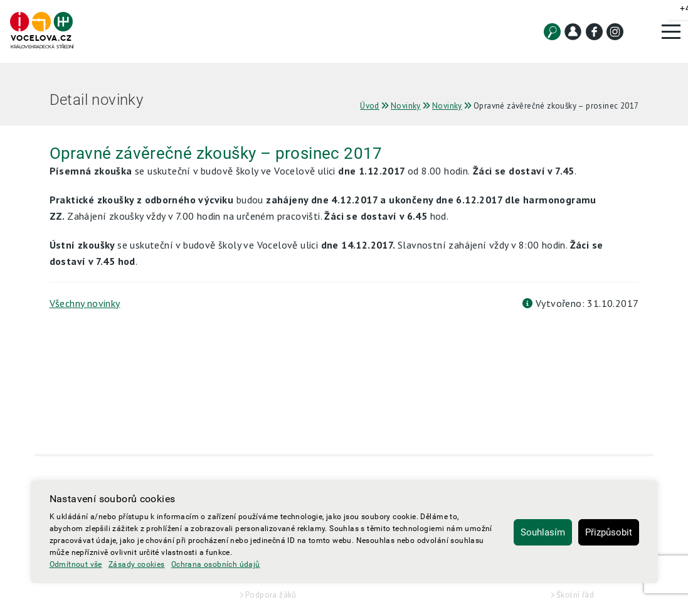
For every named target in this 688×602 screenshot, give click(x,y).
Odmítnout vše (76, 564)
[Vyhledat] (552, 31)
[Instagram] (615, 31)
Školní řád (575, 594)
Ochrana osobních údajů (215, 564)
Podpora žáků (271, 594)
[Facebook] (594, 31)
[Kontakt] (573, 31)
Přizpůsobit (608, 532)
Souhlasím (543, 532)
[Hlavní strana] (41, 31)
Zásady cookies (136, 564)
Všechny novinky (85, 303)
